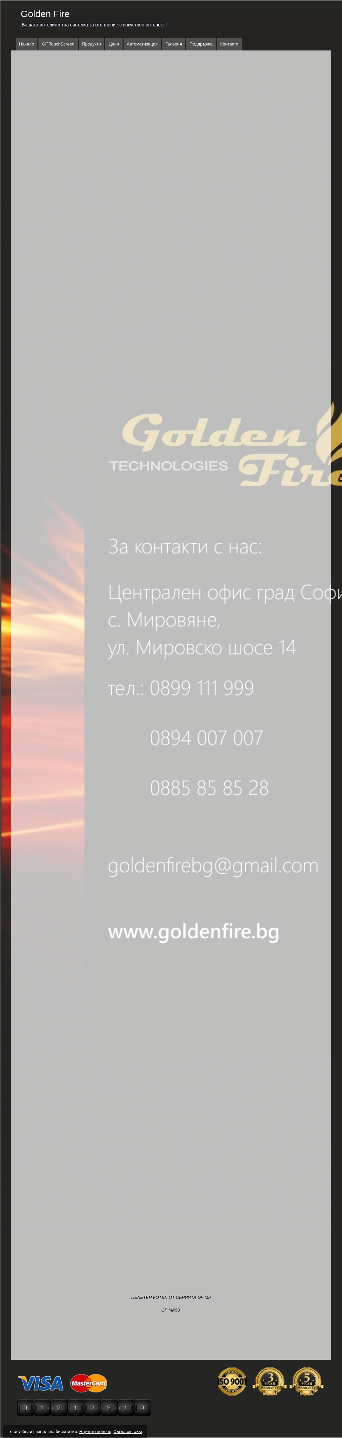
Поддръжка (201, 43)
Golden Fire (45, 14)
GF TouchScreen (58, 43)
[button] (171, 77)
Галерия (173, 43)
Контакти (229, 43)
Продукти (91, 43)
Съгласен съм (127, 1431)
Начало (26, 43)
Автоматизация (142, 43)
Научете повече (95, 1431)
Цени (114, 43)
